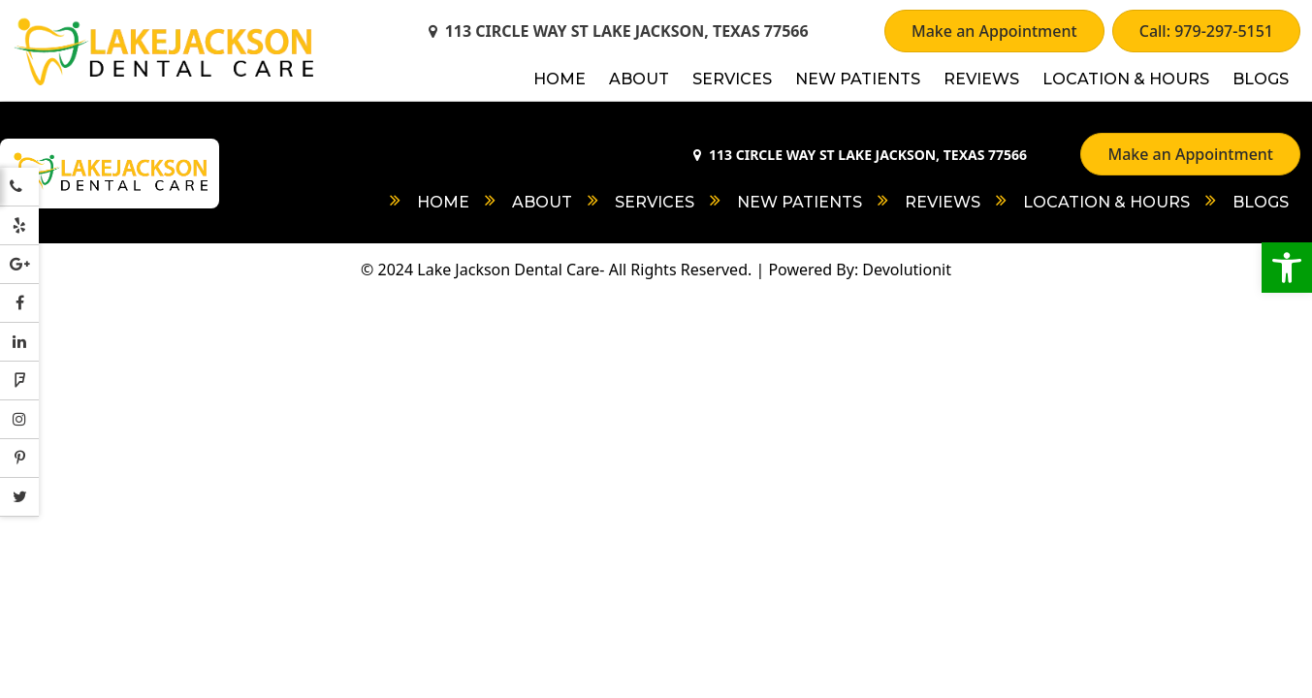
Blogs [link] (1260, 79)
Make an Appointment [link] (994, 31)
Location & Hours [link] (1125, 79)
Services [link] (732, 79)
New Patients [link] (857, 79)
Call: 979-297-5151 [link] (1206, 31)
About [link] (639, 79)
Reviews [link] (981, 79)
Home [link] (559, 79)
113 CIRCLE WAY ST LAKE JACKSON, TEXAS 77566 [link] (619, 31)
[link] (1287, 267)
